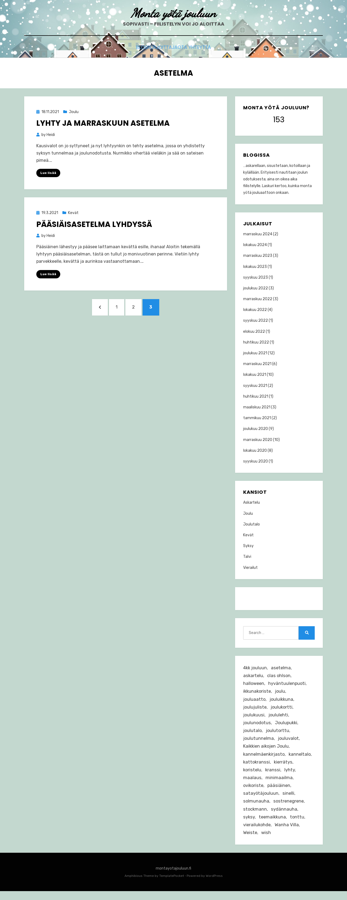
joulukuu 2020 (255, 429)
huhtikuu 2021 (255, 396)
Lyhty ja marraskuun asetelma (103, 123)
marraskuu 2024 (257, 234)
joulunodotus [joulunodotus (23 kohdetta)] (257, 726)
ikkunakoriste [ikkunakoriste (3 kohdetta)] (257, 693)
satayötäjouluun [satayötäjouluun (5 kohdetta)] (261, 800)
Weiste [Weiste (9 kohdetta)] (250, 841)
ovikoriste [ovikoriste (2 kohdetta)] (253, 791)
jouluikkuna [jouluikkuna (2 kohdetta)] (282, 701)
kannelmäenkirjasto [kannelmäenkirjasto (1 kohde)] (264, 759)
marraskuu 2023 (257, 256)
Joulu (74, 112)
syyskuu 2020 (255, 461)
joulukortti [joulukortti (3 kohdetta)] (282, 709)
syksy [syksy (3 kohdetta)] (249, 824)
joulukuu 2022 (255, 288)
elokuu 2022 (254, 332)
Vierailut (250, 568)
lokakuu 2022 (255, 310)
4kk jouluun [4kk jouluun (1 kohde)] (255, 668)
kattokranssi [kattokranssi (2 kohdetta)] (284, 767)
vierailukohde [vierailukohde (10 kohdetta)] (257, 833)
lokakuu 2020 (255, 451)
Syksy (248, 546)
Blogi (134, 49)
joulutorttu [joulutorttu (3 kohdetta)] (278, 734)
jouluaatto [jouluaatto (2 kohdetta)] (254, 701)
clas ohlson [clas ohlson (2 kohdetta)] (280, 676)
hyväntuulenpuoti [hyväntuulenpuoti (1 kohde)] (288, 684)
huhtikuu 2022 (256, 342)
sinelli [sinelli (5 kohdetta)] (289, 800)
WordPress (214, 885)
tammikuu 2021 (257, 418)
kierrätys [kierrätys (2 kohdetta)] (252, 775)
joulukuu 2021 (255, 353)
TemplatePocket (171, 885)
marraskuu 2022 (257, 299)
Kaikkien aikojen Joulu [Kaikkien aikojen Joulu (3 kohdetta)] (267, 750)
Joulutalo (251, 524)
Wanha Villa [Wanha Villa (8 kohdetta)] (288, 833)
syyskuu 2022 (255, 321)
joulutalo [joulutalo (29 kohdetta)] (252, 734)
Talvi (247, 557)
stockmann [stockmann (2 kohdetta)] (255, 816)
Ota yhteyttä (203, 49)
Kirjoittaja (164, 49)
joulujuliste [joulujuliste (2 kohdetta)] (255, 709)
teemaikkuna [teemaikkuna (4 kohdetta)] (273, 824)
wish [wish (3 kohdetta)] (267, 841)
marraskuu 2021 (257, 364)
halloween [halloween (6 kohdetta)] (254, 684)
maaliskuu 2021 (256, 407)
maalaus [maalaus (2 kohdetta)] (267, 783)
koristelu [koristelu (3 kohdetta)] (275, 775)
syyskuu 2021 (255, 386)
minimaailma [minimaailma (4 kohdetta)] (293, 783)
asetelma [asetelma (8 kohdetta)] (282, 668)
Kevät (73, 213)
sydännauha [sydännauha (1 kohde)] (284, 816)
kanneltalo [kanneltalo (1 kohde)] (254, 767)
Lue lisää (48, 173)
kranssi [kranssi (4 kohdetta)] (296, 775)
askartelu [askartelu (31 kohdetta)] (253, 676)
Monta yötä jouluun (173, 13)
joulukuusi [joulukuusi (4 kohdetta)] (254, 717)
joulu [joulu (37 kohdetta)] (281, 693)
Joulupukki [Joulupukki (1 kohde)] (287, 726)
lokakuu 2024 (255, 245)
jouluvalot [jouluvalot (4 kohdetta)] (289, 742)
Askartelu (251, 503)
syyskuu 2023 (255, 277)
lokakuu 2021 (254, 375)
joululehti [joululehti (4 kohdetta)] (279, 717)
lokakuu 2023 (255, 267)
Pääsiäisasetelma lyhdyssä (94, 224)
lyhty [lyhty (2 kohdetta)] (248, 783)
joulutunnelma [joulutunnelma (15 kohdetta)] (258, 742)
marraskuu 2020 (257, 440)
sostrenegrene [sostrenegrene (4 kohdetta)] (289, 808)
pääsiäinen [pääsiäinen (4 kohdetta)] (280, 791)
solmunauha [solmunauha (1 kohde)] (256, 808)
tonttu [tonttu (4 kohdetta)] (298, 824)
